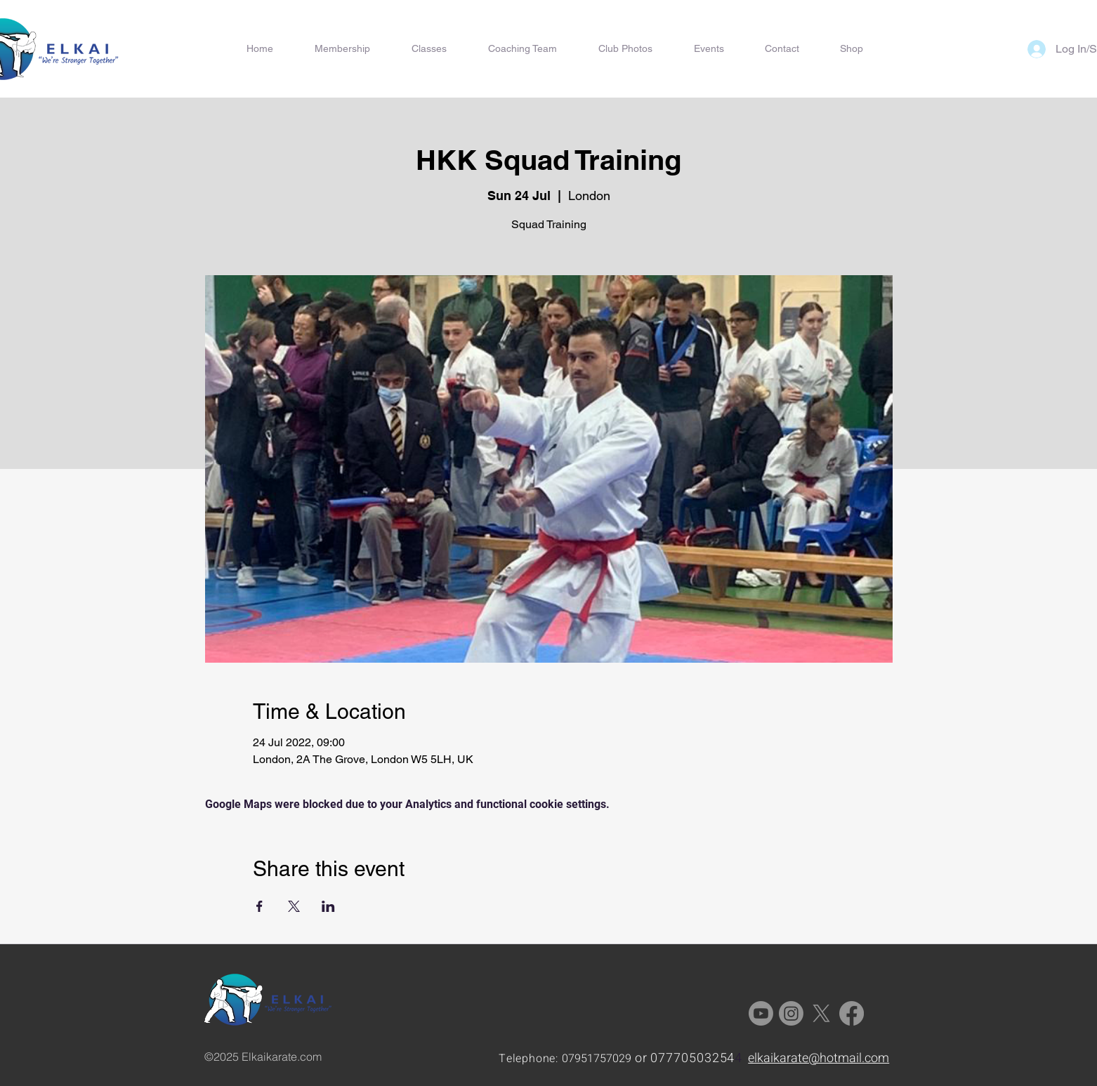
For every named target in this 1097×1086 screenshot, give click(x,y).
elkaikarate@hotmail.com (818, 1058)
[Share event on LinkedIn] (328, 906)
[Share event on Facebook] (259, 906)
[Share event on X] (294, 906)
